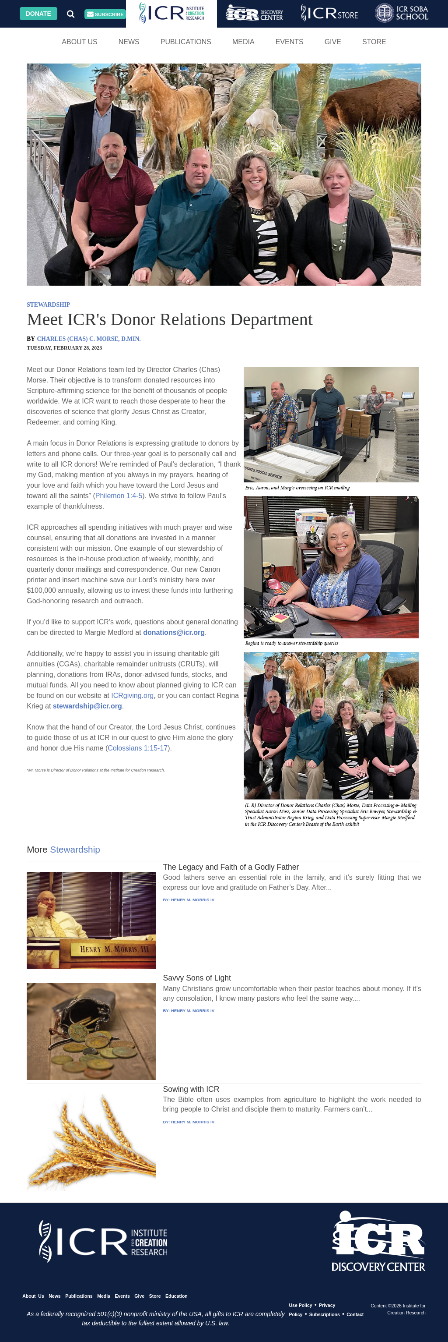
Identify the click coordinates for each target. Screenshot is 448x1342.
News (129, 42)
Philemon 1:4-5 (119, 495)
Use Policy (300, 1305)
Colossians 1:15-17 (138, 748)
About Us (80, 42)
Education (176, 1296)
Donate (38, 13)
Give (333, 42)
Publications (186, 42)
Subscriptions (324, 1314)
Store (374, 42)
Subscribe (105, 14)
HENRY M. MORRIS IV (192, 899)
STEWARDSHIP (48, 304)
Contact (355, 1314)
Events (290, 42)
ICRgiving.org (132, 695)
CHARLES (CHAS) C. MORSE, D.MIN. (89, 339)
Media (243, 42)
